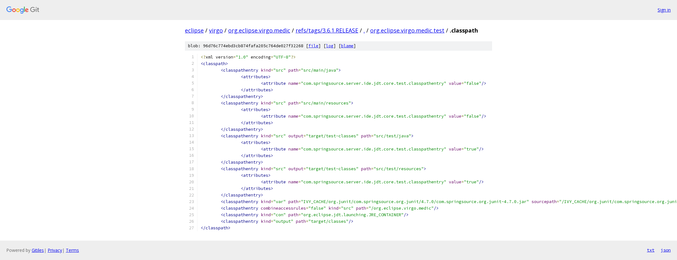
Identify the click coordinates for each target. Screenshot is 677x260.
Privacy (55, 250)
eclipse (194, 30)
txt (650, 250)
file (313, 45)
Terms (72, 250)
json (666, 250)
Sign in (664, 10)
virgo (216, 30)
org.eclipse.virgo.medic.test (407, 30)
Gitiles (38, 250)
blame (347, 45)
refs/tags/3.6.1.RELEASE (327, 30)
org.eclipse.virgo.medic (259, 30)
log (329, 45)
